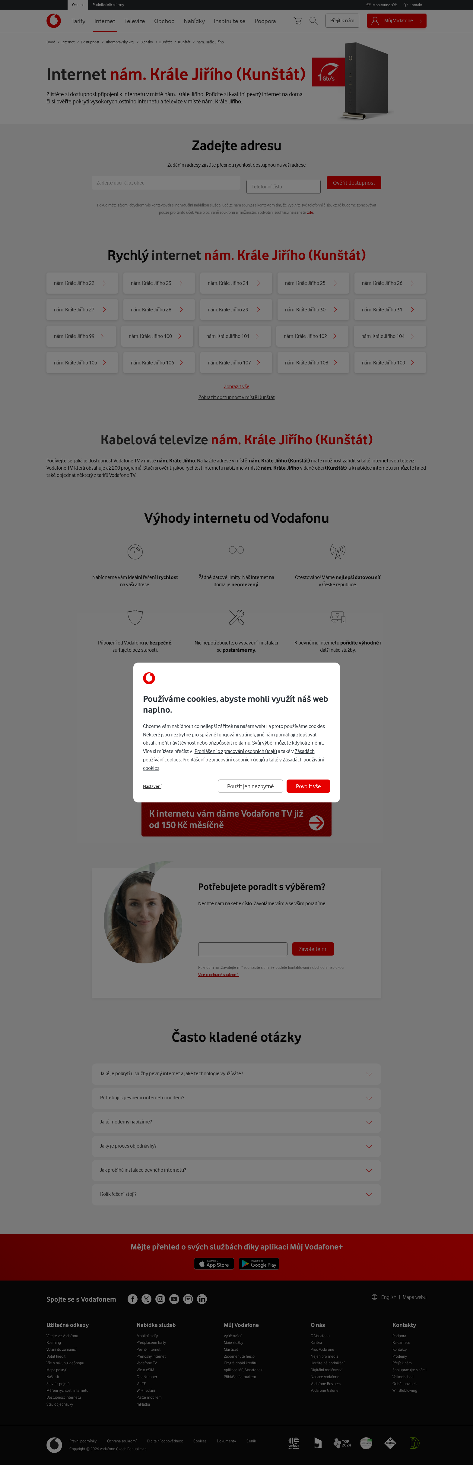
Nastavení (152, 786)
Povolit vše (308, 786)
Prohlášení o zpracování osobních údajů (236, 751)
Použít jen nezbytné (250, 786)
